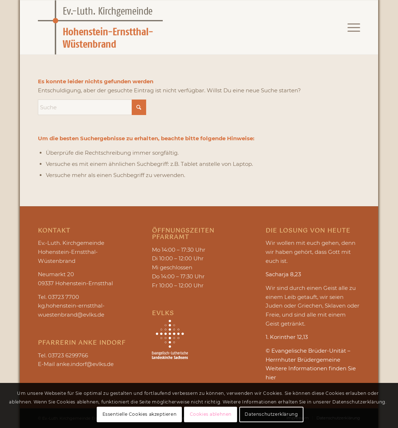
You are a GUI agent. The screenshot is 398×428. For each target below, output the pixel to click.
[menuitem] (351, 27)
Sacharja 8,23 (283, 274)
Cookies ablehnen (211, 414)
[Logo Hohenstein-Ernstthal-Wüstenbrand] (100, 27)
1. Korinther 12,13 (287, 337)
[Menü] (351, 27)
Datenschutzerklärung (271, 414)
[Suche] (92, 107)
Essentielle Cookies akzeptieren (139, 414)
